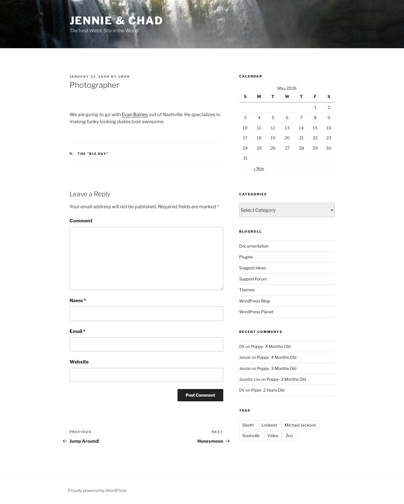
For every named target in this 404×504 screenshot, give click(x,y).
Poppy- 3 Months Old (276, 368)
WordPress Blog (254, 300)
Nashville (251, 435)
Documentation (253, 245)
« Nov (259, 168)
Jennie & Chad (116, 20)
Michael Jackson (300, 424)
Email (77, 331)
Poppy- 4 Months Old (270, 346)
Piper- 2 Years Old (267, 390)
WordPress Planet (256, 311)
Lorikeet (269, 424)
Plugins (246, 256)
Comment (81, 221)
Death (248, 424)
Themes (247, 289)
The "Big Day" (93, 154)
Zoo (289, 435)
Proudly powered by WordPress (97, 490)
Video (272, 435)
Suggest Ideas (252, 267)
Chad (124, 77)
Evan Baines (135, 114)
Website (79, 362)
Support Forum (253, 278)
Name (78, 300)
